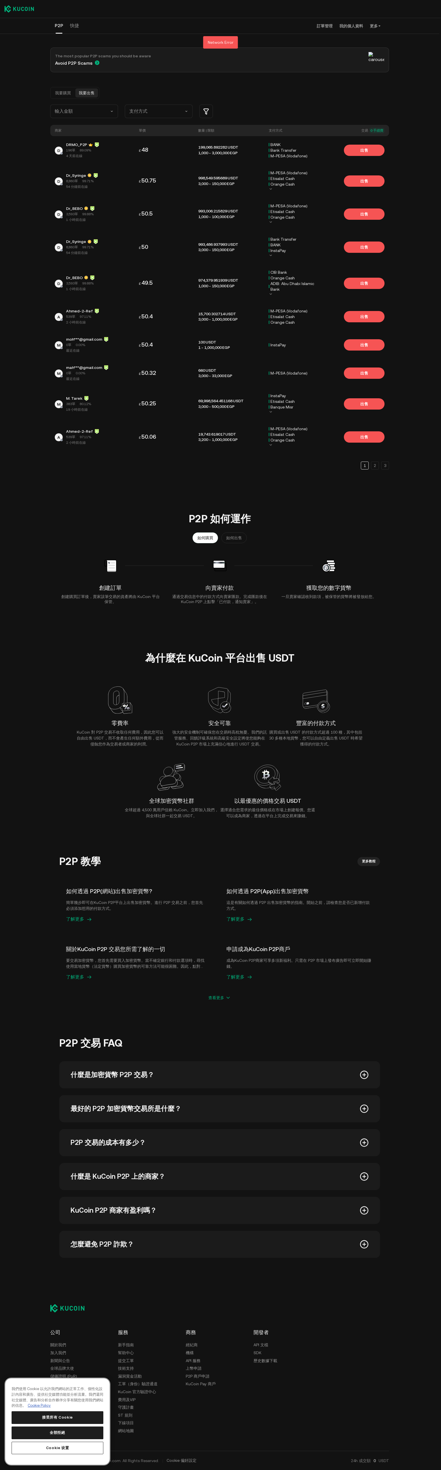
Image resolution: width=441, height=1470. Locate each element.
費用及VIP (127, 1399)
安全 (54, 1384)
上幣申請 (194, 1368)
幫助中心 (126, 1353)
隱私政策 (58, 1399)
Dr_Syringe (76, 175)
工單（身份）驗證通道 (138, 1384)
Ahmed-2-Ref (79, 311)
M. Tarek (74, 398)
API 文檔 (261, 1345)
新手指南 (126, 1345)
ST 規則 (125, 1415)
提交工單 (126, 1360)
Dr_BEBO (74, 208)
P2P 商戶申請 (197, 1376)
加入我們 (58, 1353)
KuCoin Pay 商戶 (201, 1384)
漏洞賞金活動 (130, 1376)
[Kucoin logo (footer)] (70, 1308)
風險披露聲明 (62, 1407)
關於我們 (58, 1345)
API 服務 (193, 1360)
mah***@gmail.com (84, 367)
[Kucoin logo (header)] (19, 8)
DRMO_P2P (76, 144)
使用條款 (58, 1391)
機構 (190, 1353)
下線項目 (126, 1423)
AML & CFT (60, 1415)
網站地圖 (126, 1430)
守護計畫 (126, 1407)
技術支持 (126, 1368)
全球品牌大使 (62, 1368)
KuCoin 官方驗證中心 (137, 1391)
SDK (257, 1353)
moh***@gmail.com (84, 339)
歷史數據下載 (265, 1360)
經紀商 (192, 1345)
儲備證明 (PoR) (63, 1376)
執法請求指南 (62, 1423)
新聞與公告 (60, 1360)
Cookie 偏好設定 (182, 1460)
